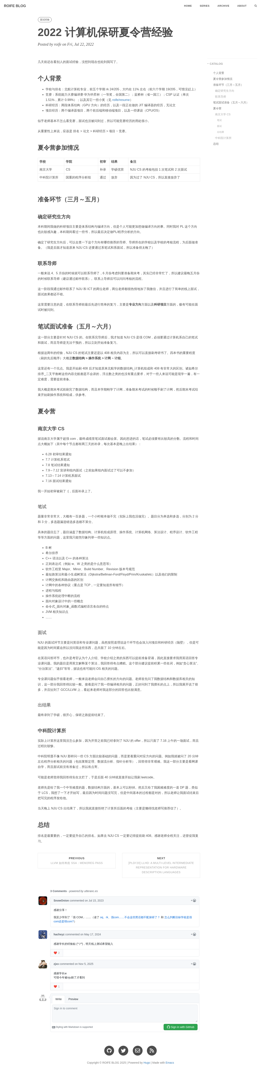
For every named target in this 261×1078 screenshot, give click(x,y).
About (242, 6)
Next (161, 865)
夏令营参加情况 (222, 78)
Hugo (147, 1062)
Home (188, 6)
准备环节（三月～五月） (228, 84)
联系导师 (220, 96)
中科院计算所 (223, 137)
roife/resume (121, 100)
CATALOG (216, 63)
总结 (216, 143)
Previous (77, 861)
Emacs (170, 1062)
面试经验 (44, 19)
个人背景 (218, 73)
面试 (219, 126)
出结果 (220, 132)
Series (205, 6)
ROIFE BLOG (15, 6)
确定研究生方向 (224, 90)
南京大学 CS (223, 114)
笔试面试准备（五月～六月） (231, 102)
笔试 (219, 120)
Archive (223, 6)
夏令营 (217, 108)
